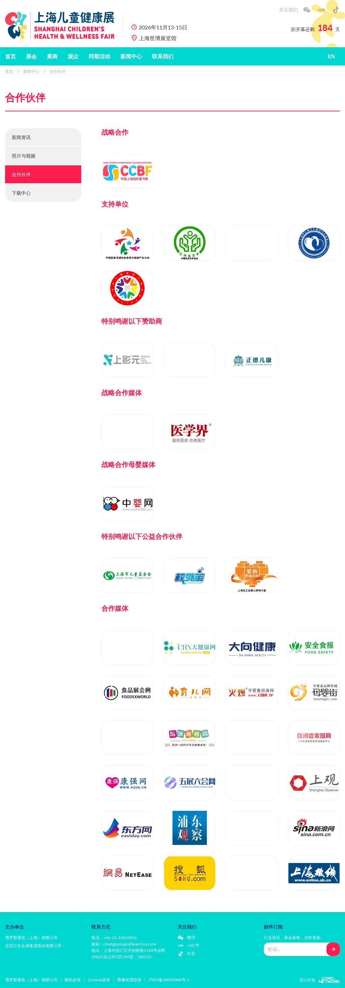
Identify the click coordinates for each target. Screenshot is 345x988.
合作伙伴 (58, 71)
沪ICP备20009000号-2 (169, 979)
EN (331, 56)
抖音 (191, 953)
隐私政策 (73, 979)
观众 (73, 56)
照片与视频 (23, 156)
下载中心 (21, 193)
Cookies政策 (99, 979)
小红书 (193, 945)
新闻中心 (131, 56)
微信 (191, 937)
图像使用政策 (129, 979)
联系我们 (163, 56)
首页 (10, 56)
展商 (52, 56)
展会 (31, 56)
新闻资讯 (21, 137)
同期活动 (99, 56)
